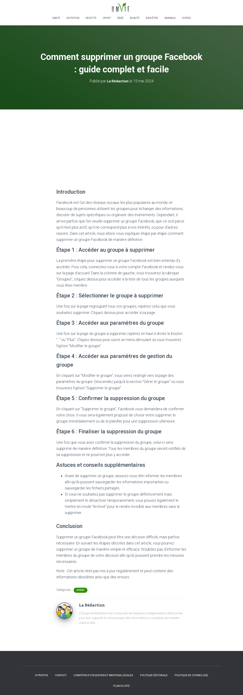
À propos (41, 675)
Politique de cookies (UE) (191, 675)
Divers (186, 18)
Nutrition (72, 18)
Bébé (120, 18)
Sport (107, 18)
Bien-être (152, 18)
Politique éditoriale (154, 675)
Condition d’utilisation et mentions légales (103, 675)
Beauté (134, 18)
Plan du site (121, 685)
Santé (56, 18)
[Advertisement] (121, 141)
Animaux (170, 18)
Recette (91, 18)
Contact (61, 675)
